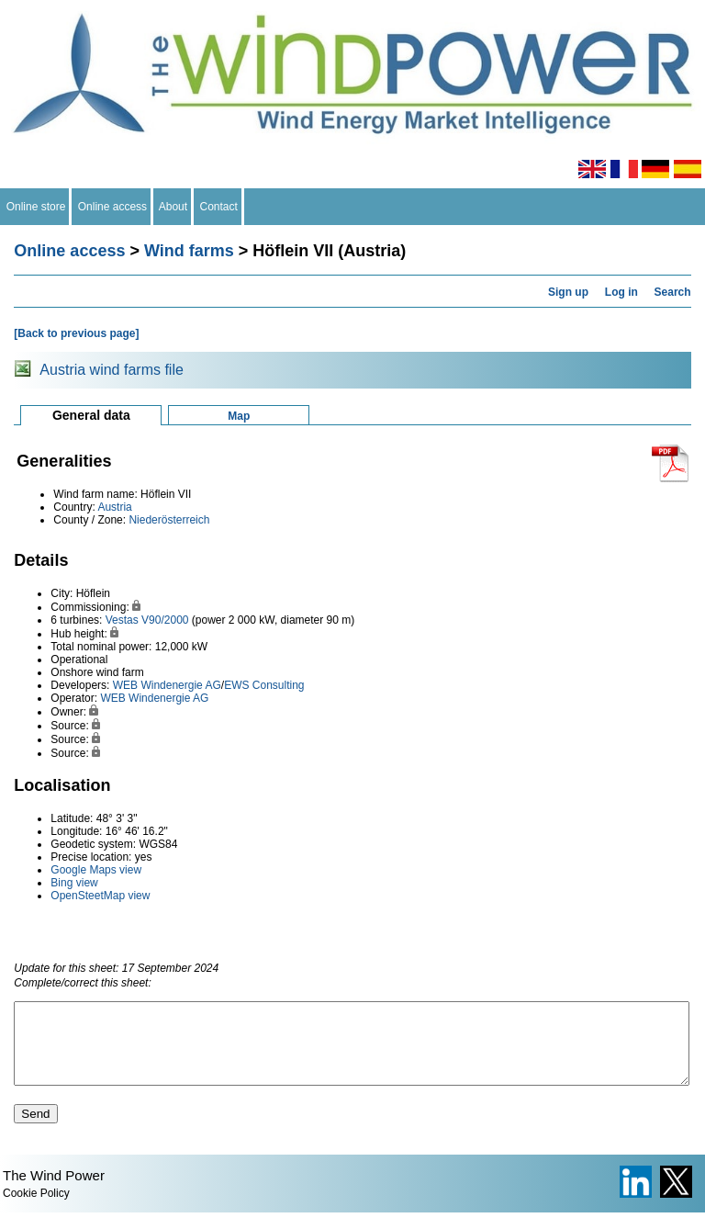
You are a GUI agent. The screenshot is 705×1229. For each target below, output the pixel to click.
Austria (114, 507)
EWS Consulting (264, 685)
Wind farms (189, 251)
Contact (219, 206)
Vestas (122, 620)
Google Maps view (95, 869)
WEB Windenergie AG (167, 685)
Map (239, 416)
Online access (112, 206)
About (173, 206)
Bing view (73, 882)
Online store (36, 206)
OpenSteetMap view (100, 895)
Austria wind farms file (111, 370)
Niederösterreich (169, 519)
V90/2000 (164, 620)
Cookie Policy (36, 1209)
